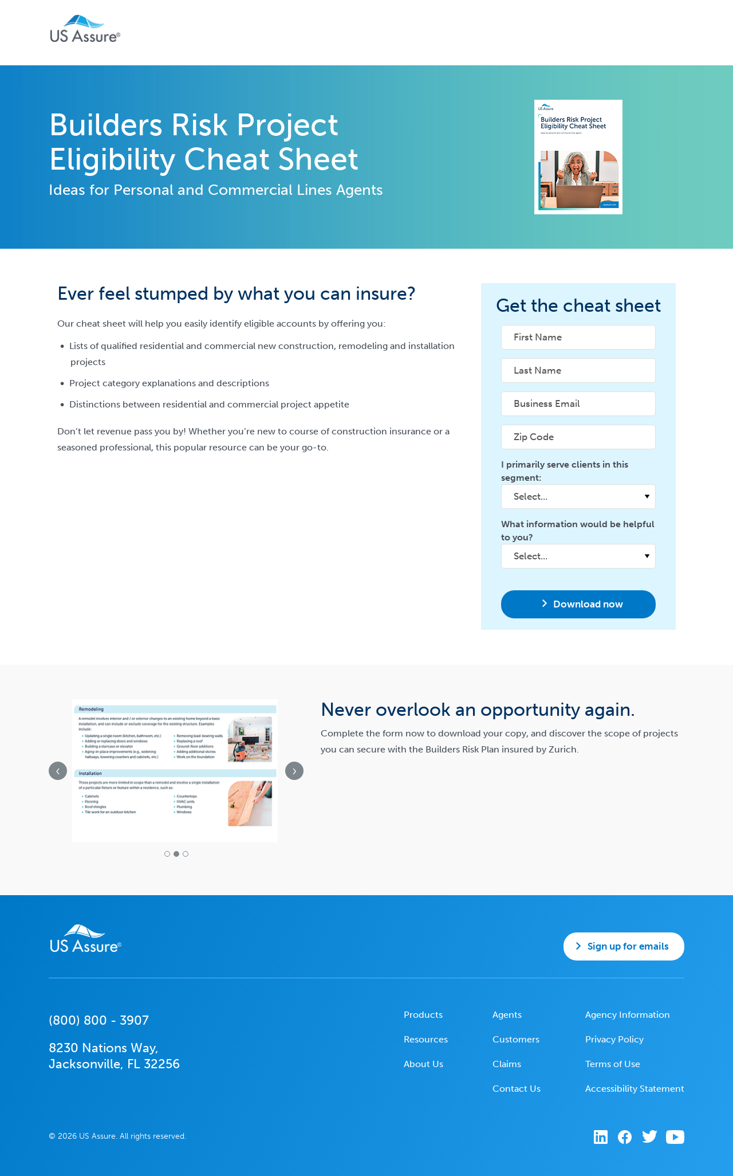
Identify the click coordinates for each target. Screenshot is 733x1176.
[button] (167, 854)
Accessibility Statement (634, 1088)
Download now (588, 604)
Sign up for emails (628, 946)
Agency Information (627, 1014)
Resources (426, 1039)
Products (423, 1014)
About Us (423, 1064)
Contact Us (516, 1088)
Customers (515, 1039)
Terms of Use (612, 1064)
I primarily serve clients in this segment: (564, 471)
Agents (507, 1014)
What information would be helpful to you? (578, 531)
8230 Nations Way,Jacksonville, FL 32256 (114, 1056)
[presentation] (58, 771)
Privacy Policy (614, 1039)
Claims (506, 1064)
